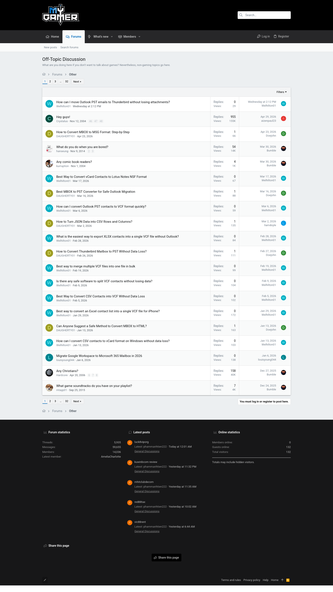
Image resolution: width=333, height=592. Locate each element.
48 (101, 121)
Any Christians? (67, 371)
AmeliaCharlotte (111, 456)
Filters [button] (280, 92)
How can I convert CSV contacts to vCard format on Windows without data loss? (112, 341)
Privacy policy (251, 580)
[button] (111, 36)
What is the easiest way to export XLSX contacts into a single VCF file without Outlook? (117, 236)
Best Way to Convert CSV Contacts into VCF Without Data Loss (100, 296)
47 (96, 121)
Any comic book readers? (74, 162)
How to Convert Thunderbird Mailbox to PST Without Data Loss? (101, 251)
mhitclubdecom (144, 482)
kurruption (62, 166)
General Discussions (146, 451)
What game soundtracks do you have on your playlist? (94, 386)
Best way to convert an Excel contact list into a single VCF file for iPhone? (108, 311)
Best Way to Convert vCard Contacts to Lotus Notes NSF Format (101, 177)
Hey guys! (63, 117)
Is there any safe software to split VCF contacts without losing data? (104, 281)
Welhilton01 (63, 106)
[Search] (264, 15)
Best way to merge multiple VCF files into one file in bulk (95, 266)
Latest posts (141, 432)
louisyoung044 (65, 360)
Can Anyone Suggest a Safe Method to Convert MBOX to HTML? (101, 326)
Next (76, 81)
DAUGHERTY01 (65, 136)
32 (66, 81)
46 (90, 121)
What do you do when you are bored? (82, 147)
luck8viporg (141, 442)
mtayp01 (61, 390)
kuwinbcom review (145, 462)
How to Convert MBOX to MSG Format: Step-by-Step (93, 132)
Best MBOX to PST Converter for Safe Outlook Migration (95, 192)
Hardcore (62, 375)
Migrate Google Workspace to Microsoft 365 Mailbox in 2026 (99, 356)
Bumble (271, 150)
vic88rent (140, 522)
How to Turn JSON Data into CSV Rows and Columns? (94, 222)
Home (274, 580)
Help (265, 580)
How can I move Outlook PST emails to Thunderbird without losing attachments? (113, 102)
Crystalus (62, 121)
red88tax (139, 502)
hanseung (62, 151)
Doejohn (271, 135)
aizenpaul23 (268, 120)
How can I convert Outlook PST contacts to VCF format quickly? (101, 206)
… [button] (61, 81)
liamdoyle (270, 225)
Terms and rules (231, 580)
